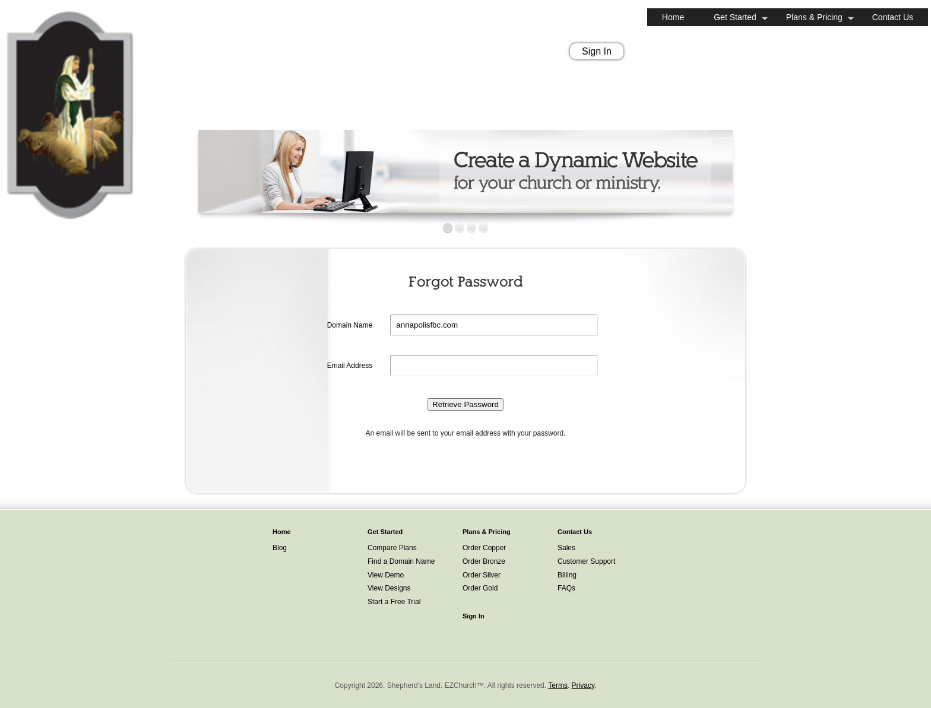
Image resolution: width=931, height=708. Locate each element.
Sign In (597, 51)
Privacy (583, 685)
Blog (280, 548)
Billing (567, 575)
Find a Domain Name (401, 561)
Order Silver (482, 575)
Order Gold (480, 588)
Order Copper (484, 548)
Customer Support (586, 561)
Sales (566, 548)
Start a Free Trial (394, 602)
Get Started (735, 17)
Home (673, 17)
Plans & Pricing (814, 17)
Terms (558, 685)
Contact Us (892, 17)
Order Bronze (484, 561)
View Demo (386, 575)
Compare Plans (392, 548)
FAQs (566, 588)
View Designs (389, 588)
